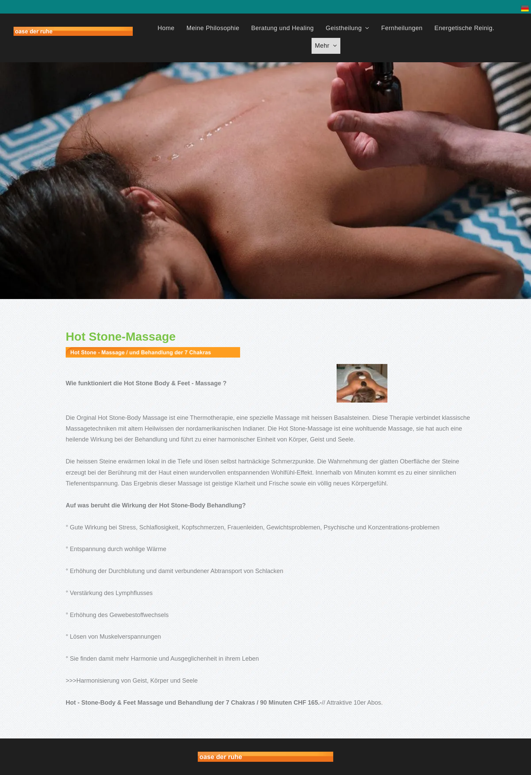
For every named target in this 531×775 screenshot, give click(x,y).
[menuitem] (168, 29)
